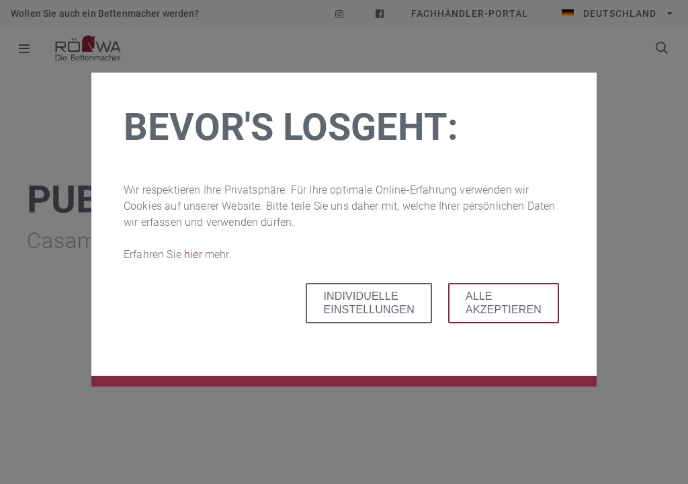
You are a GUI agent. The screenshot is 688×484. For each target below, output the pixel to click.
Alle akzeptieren (504, 302)
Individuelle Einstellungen (368, 302)
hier (194, 254)
